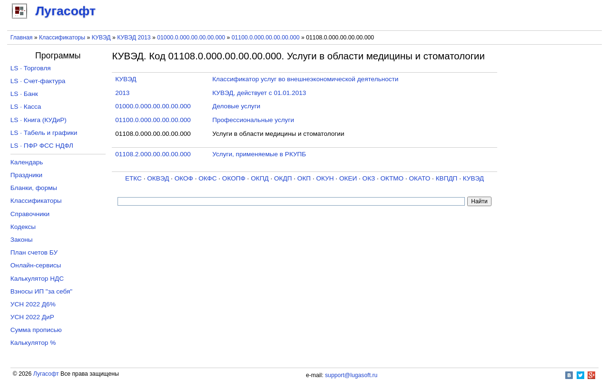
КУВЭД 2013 (134, 37)
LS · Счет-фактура (38, 81)
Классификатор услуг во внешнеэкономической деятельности (305, 79)
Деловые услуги (236, 106)
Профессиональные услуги (253, 119)
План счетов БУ (34, 252)
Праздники (26, 175)
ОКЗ (369, 178)
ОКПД (259, 178)
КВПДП (447, 178)
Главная (21, 37)
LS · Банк (24, 93)
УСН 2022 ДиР (32, 317)
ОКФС (207, 178)
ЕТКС (133, 178)
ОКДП (283, 178)
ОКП (304, 178)
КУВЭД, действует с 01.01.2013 (259, 92)
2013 (122, 92)
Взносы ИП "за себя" (41, 291)
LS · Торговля (30, 68)
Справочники (29, 214)
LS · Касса (25, 106)
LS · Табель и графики (44, 132)
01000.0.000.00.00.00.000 (191, 37)
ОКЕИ (348, 178)
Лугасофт (46, 373)
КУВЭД (101, 37)
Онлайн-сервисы (35, 265)
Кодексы (23, 226)
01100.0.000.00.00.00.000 (266, 37)
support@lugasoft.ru (351, 375)
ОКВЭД (158, 178)
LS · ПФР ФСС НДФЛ (41, 145)
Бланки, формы (33, 187)
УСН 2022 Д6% (33, 304)
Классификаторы (62, 37)
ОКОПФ (234, 178)
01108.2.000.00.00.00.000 (153, 154)
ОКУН (325, 178)
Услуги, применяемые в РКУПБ (259, 154)
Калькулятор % (33, 342)
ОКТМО (392, 178)
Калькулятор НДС (37, 278)
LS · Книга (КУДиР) (38, 119)
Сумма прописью (36, 329)
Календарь (26, 162)
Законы (21, 239)
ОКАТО (420, 178)
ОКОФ (184, 178)
